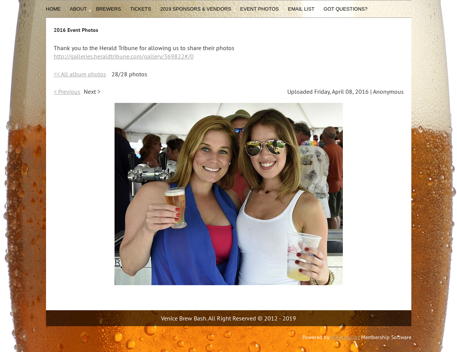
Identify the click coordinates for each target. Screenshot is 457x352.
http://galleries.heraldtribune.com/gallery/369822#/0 (124, 56)
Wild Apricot (345, 337)
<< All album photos (80, 74)
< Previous (67, 91)
